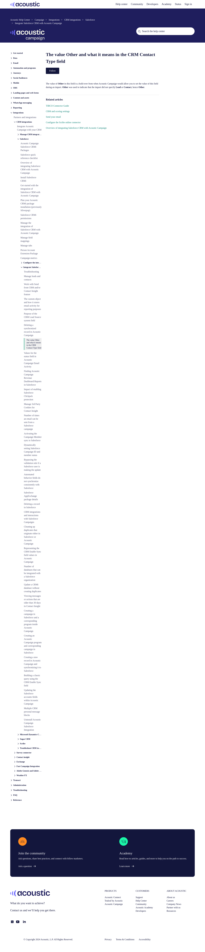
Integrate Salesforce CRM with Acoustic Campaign (38, 23)
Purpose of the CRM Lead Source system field (32, 317)
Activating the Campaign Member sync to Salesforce (33, 437)
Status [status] (178, 4)
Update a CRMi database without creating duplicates (32, 588)
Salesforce (90, 20)
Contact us (16, 910)
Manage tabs (26, 245)
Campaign (39, 20)
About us (171, 897)
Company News (174, 904)
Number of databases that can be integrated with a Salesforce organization (32, 573)
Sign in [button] (188, 4)
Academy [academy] (167, 4)
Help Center (141, 900)
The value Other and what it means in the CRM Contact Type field (33, 344)
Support (139, 897)
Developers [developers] (152, 4)
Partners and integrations (25, 117)
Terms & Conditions (125, 939)
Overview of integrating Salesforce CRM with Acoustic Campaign (76, 128)
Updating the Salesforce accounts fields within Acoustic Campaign (31, 697)
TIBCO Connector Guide (57, 106)
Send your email (53, 117)
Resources (171, 911)
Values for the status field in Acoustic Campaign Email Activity (31, 360)
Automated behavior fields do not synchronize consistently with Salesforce (32, 481)
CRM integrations (72, 20)
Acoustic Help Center (20, 20)
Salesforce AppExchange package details (31, 496)
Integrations (54, 20)
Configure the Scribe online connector (63, 122)
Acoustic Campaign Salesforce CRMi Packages (29, 146)
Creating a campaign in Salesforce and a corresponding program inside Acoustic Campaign (31, 620)
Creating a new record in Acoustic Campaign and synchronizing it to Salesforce (32, 664)
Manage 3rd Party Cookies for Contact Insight (32, 407)
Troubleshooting (31, 271)
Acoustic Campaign (114, 904)
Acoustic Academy (144, 907)
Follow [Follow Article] (52, 71)
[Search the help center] (165, 31)
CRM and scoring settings (58, 111)
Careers (170, 900)
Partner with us (173, 907)
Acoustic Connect (113, 897)
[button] (26, 53)
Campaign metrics (28, 258)
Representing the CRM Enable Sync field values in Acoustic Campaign (32, 555)
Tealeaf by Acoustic (114, 900)
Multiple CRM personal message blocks (32, 711)
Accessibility (145, 939)
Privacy (108, 939)
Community (137, 4)
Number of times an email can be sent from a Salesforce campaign (31, 422)
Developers (141, 911)
